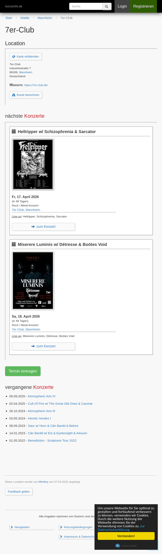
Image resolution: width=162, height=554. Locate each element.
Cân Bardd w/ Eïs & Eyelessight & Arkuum (57, 433)
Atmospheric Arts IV (42, 396)
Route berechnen (25, 95)
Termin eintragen (23, 371)
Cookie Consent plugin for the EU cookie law (126, 545)
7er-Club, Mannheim (26, 210)
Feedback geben (19, 491)
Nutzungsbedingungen (75, 527)
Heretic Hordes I (39, 418)
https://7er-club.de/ (36, 85)
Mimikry (44, 481)
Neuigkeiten (20, 527)
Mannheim (25, 72)
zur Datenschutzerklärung (121, 528)
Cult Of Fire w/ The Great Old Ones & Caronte (60, 403)
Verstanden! (126, 536)
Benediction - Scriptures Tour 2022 (52, 440)
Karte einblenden (25, 56)
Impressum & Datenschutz (78, 536)
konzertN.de (13, 6)
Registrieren (143, 6)
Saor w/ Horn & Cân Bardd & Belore (53, 425)
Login (122, 6)
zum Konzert (43, 226)
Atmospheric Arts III (41, 411)
